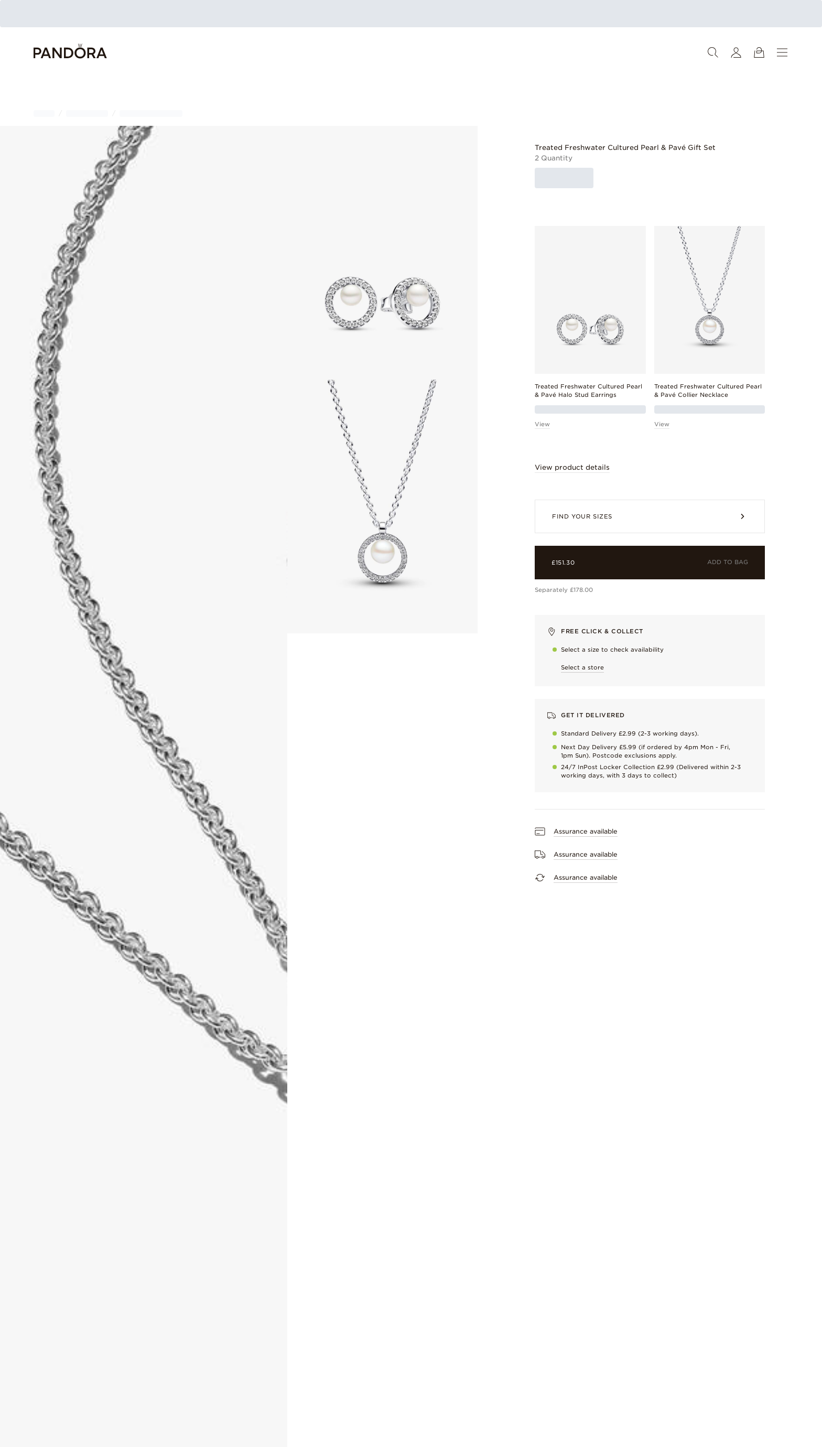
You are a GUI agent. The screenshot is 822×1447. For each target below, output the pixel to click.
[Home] (70, 52)
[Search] (712, 52)
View (542, 424)
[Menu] (782, 52)
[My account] (736, 52)
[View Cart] (759, 52)
